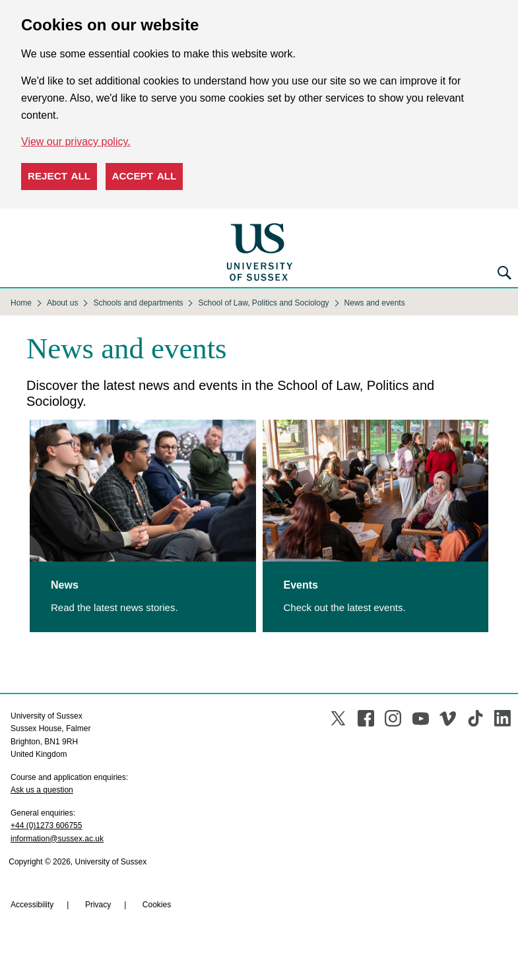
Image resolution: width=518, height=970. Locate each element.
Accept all (144, 175)
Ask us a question (42, 789)
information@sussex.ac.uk (57, 838)
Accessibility (32, 904)
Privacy (98, 904)
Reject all (59, 175)
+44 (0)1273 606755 (46, 825)
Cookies (157, 904)
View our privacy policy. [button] (76, 141)
